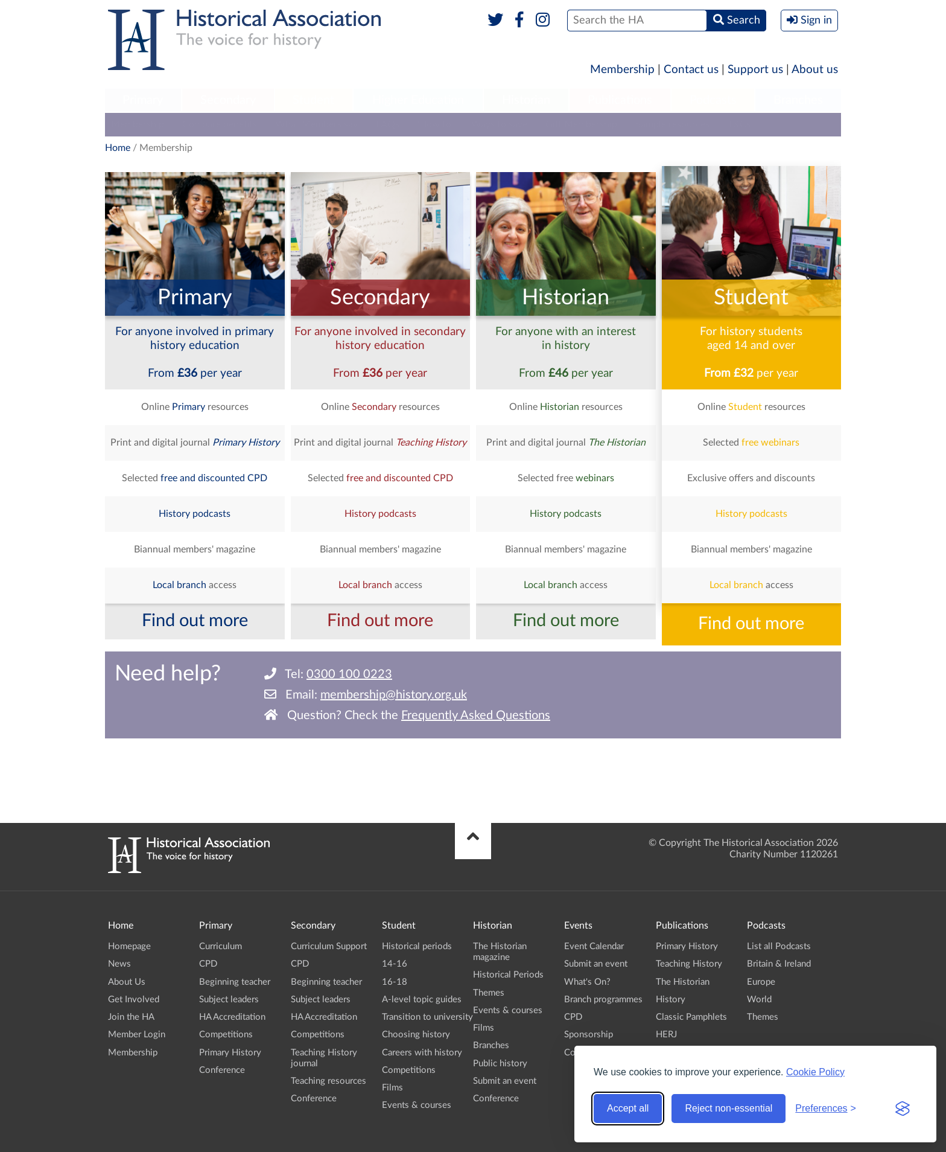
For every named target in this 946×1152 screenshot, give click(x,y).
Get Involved (133, 999)
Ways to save (499, 124)
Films (392, 1087)
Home (117, 148)
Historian (526, 100)
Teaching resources (328, 1081)
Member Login (136, 1034)
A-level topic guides (422, 999)
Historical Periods (508, 974)
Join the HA (131, 1017)
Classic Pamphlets (691, 1017)
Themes (488, 992)
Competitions (226, 1034)
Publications (620, 100)
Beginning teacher (234, 982)
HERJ (666, 1034)
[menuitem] (143, 101)
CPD (208, 963)
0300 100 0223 (349, 674)
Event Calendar (594, 946)
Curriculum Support (329, 946)
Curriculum (220, 946)
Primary (142, 100)
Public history (500, 1063)
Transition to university (427, 1017)
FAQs (387, 124)
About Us (126, 982)
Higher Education (418, 100)
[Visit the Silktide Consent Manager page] (902, 1108)
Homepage (129, 946)
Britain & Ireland (779, 963)
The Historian (683, 982)
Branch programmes (603, 999)
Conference (222, 1070)
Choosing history (416, 1034)
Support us (755, 69)
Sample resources (672, 124)
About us (815, 69)
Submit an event (504, 1081)
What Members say (316, 124)
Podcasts (713, 100)
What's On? (587, 982)
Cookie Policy (815, 1072)
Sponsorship (588, 1034)
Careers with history (422, 1052)
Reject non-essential (728, 1108)
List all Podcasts (779, 946)
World (759, 999)
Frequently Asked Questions (475, 715)
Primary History (230, 1052)
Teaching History (689, 963)
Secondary (228, 100)
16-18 (394, 982)
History (670, 999)
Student (313, 100)
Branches (798, 100)
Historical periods (417, 946)
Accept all (628, 1108)
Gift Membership (581, 124)
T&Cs (739, 124)
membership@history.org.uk (393, 695)
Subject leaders (229, 999)
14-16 (394, 963)
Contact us (691, 69)
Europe (761, 982)
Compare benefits (219, 124)
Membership (622, 69)
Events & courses (416, 1105)
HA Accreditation (232, 1017)
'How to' (435, 124)
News (119, 963)
